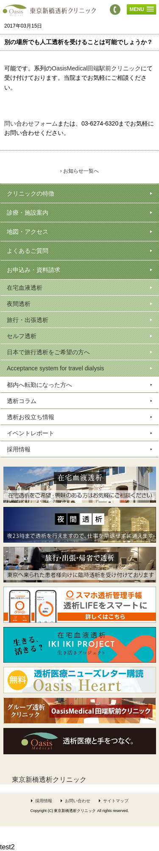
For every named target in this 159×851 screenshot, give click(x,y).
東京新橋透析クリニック (49, 779)
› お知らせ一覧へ (79, 171)
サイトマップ (115, 800)
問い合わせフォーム (31, 123)
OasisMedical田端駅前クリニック (96, 68)
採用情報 (43, 800)
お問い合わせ (77, 800)
